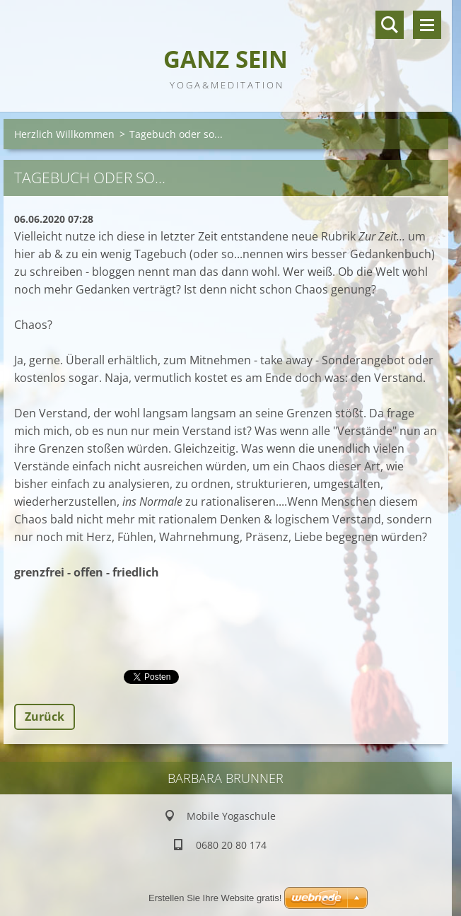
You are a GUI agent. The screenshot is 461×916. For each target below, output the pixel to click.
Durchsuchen (389, 25)
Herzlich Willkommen (64, 134)
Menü (427, 25)
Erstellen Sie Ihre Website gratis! (214, 898)
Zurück (44, 716)
